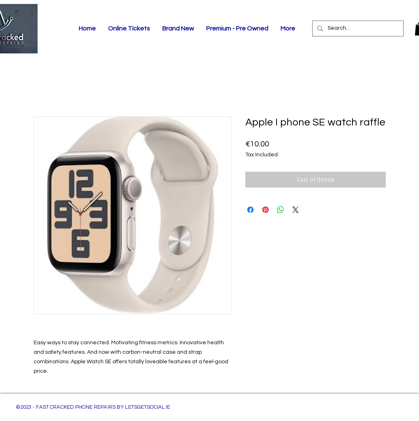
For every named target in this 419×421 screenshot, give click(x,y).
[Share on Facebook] (250, 209)
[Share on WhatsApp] (280, 209)
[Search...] (357, 28)
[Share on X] (295, 209)
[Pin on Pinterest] (265, 209)
